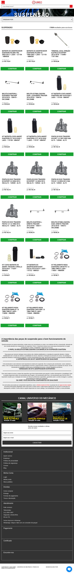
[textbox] (37, 6)
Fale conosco (7, 509)
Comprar (12, 69)
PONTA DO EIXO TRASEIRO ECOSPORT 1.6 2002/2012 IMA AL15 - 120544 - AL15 (36, 182)
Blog (4, 470)
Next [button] (72, 414)
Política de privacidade (10, 463)
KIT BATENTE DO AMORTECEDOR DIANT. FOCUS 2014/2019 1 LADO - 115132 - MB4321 (36, 269)
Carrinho (71, 2)
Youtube (15, 559)
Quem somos (7, 458)
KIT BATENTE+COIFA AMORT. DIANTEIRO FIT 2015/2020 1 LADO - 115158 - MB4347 (12, 139)
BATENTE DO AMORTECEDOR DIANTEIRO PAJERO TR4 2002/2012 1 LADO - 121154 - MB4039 (12, 54)
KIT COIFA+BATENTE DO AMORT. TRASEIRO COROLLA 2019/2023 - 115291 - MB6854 (12, 269)
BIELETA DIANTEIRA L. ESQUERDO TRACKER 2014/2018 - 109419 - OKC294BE (10, 97)
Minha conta (7, 482)
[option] (12, 414)
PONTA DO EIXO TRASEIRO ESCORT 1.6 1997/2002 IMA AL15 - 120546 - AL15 (61, 139)
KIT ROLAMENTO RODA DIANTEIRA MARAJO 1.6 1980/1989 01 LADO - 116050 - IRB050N (10, 312)
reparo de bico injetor (65, 387)
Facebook (4, 559)
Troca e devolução (9, 500)
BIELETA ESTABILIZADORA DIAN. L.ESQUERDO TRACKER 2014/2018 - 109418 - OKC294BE (37, 97)
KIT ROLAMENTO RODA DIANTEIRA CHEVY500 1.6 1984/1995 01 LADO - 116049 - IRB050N (36, 312)
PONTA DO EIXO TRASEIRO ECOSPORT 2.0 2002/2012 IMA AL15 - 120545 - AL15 (11, 182)
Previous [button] (1, 414)
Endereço (6, 460)
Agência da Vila (61, 569)
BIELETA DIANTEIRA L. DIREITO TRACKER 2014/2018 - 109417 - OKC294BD (34, 226)
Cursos (5, 468)
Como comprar (8, 493)
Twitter (11, 559)
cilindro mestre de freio (43, 387)
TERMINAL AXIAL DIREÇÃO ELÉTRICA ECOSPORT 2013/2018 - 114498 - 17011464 (60, 54)
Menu (3, 2)
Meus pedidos (7, 484)
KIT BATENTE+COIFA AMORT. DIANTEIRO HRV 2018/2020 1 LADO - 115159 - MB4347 (61, 96)
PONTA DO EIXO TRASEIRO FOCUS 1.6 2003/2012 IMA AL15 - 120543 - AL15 (60, 182)
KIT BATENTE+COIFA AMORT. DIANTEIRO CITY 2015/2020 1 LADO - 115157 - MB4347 (37, 139)
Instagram (8, 559)
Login (5, 479)
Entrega (6, 496)
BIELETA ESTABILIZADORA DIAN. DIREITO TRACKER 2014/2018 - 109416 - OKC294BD (60, 226)
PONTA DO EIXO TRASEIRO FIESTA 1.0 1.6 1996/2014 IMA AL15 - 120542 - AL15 (11, 225)
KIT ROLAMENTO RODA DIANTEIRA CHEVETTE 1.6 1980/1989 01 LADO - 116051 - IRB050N (60, 269)
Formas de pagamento (10, 498)
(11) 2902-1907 (8, 515)
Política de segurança (10, 465)
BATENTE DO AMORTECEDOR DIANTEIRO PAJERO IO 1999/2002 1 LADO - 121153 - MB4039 (37, 54)
